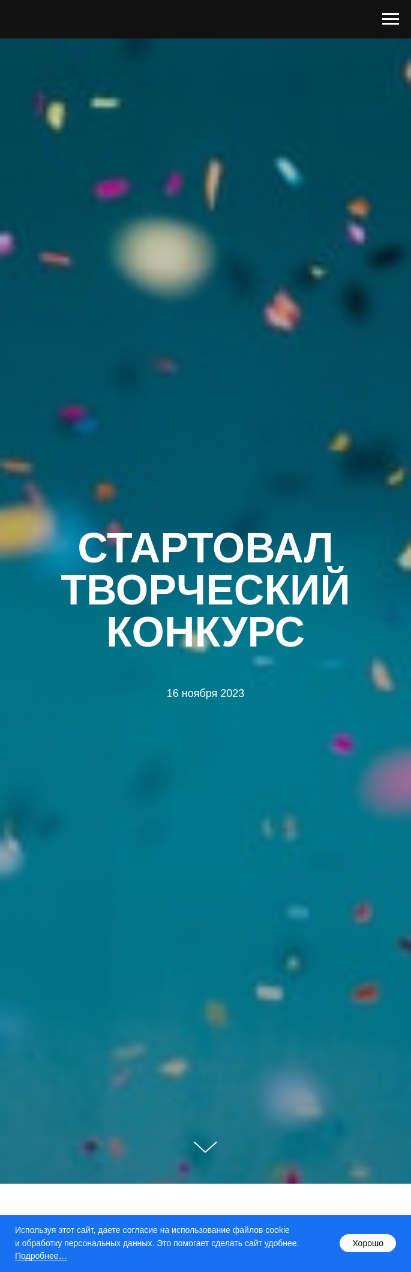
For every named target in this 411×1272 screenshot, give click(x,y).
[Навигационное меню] (390, 19)
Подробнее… (41, 1256)
